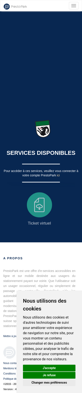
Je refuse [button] (49, 375)
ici (58, 175)
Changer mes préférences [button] (49, 382)
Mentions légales (13, 368)
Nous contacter (12, 363)
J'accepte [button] (49, 368)
